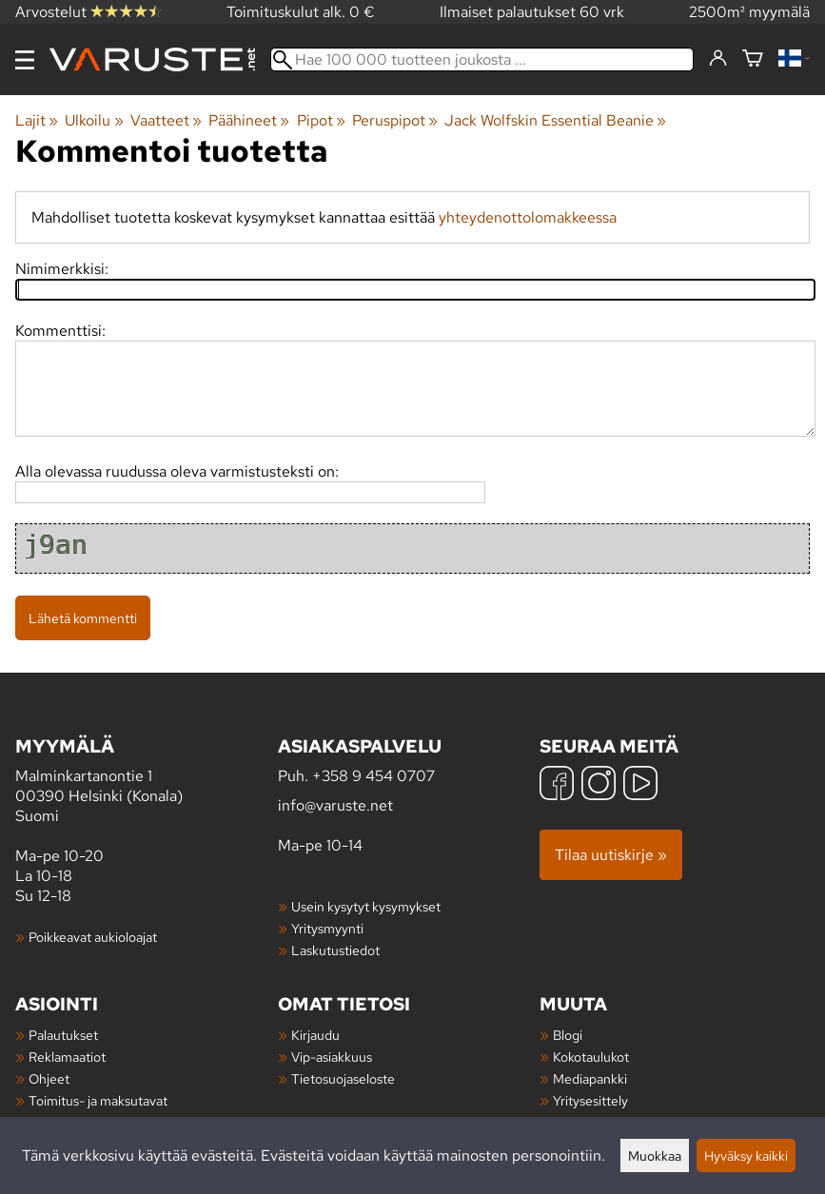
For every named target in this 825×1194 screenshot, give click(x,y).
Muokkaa (654, 1155)
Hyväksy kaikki (746, 1155)
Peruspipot (395, 120)
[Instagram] (598, 785)
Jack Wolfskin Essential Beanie (555, 120)
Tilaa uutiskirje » (611, 855)
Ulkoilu (94, 120)
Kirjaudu (315, 1035)
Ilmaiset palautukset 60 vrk (532, 12)
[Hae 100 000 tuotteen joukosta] (482, 59)
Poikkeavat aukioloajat (93, 937)
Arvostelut (88, 12)
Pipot (321, 120)
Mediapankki (590, 1078)
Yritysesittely (590, 1100)
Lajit (36, 120)
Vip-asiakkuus (331, 1056)
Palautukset (63, 1035)
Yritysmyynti (327, 928)
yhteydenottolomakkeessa (528, 217)
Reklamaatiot (67, 1056)
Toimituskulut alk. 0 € (300, 12)
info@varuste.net (335, 805)
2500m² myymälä (749, 12)
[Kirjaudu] (718, 59)
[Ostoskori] (752, 59)
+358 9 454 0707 (373, 776)
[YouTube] (640, 785)
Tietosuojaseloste (343, 1078)
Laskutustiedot (335, 950)
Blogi (567, 1035)
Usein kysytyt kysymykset (366, 906)
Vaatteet (166, 120)
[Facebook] (557, 785)
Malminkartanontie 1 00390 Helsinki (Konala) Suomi (146, 780)
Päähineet (248, 120)
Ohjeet (49, 1078)
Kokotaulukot (591, 1056)
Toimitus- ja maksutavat (98, 1100)
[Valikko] (24, 59)
